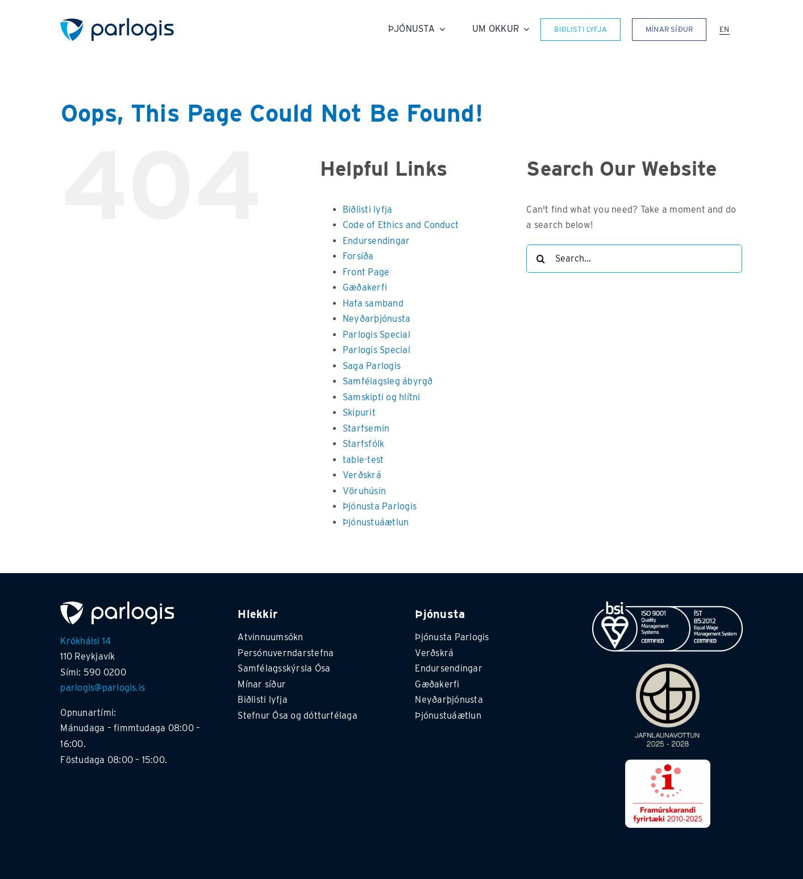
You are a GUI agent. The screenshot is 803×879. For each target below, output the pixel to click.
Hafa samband (373, 303)
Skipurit (359, 412)
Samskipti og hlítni (382, 397)
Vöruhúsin (364, 491)
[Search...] (634, 258)
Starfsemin (366, 428)
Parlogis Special (376, 334)
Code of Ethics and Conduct (401, 224)
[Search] (540, 258)
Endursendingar (376, 240)
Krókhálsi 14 (85, 641)
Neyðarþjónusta (376, 318)
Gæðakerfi (365, 287)
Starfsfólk (363, 443)
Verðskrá (362, 475)
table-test (363, 459)
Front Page (366, 272)
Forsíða (358, 256)
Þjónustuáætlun (376, 522)
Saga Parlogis (372, 365)
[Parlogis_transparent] (117, 22)
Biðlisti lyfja (367, 209)
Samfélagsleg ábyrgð (388, 381)
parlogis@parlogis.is (102, 687)
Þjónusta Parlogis (380, 506)
